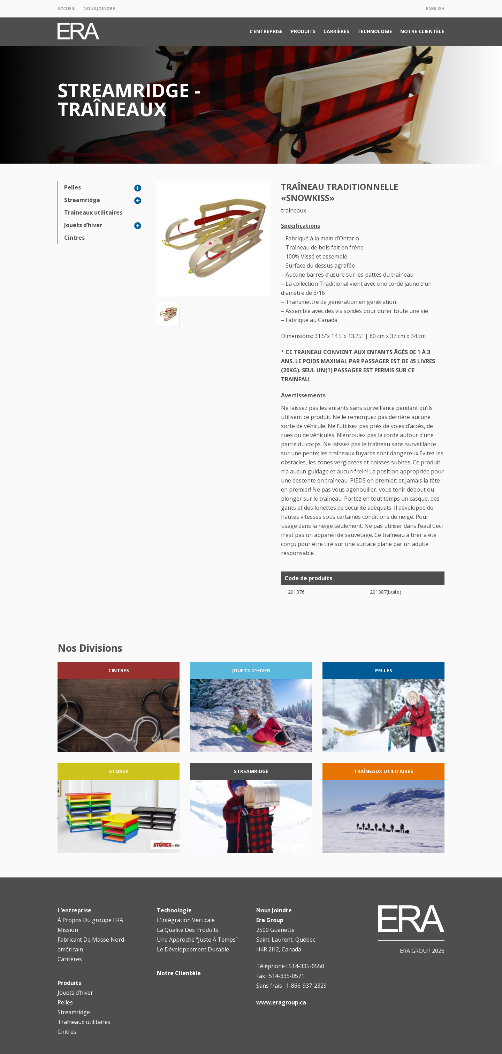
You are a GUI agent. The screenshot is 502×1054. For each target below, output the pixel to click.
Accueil (66, 9)
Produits (303, 31)
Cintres (74, 237)
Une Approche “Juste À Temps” (197, 939)
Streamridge (82, 200)
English (435, 9)
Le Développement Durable (193, 949)
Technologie (374, 31)
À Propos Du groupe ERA (90, 920)
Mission (68, 930)
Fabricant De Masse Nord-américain (92, 944)
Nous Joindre (99, 9)
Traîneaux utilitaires (93, 212)
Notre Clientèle (422, 31)
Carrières (336, 31)
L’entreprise (266, 31)
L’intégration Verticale (186, 920)
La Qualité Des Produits (188, 930)
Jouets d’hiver (83, 225)
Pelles (72, 187)
